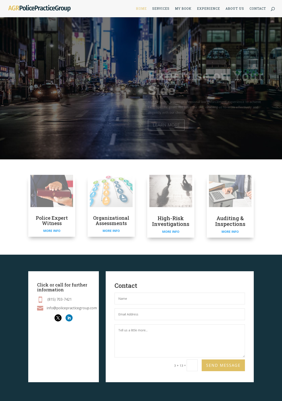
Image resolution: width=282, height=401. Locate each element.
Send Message (223, 365)
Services (160, 9)
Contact (258, 9)
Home (141, 9)
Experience (208, 9)
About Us (235, 9)
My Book (183, 9)
